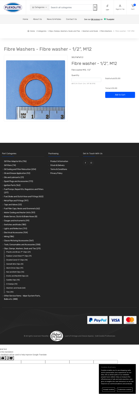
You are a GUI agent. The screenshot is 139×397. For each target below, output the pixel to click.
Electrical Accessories (16, 232)
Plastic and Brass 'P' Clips (18, 252)
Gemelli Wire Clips (14, 264)
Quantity (75, 75)
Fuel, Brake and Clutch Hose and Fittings (23, 196)
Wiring (9, 236)
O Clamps (11, 284)
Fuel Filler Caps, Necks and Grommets (22, 208)
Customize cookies (124, 389)
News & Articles (54, 19)
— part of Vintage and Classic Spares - (72, 336)
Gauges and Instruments (16, 221)
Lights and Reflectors (15, 228)
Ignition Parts (12, 185)
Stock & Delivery (57, 165)
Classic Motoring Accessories (19, 241)
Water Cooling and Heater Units (19, 212)
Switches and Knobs (15, 225)
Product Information (59, 161)
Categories (38, 7)
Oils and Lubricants (14, 177)
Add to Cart (120, 95)
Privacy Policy (56, 173)
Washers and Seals (15, 288)
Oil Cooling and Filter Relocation (20, 169)
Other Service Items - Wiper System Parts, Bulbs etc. (22, 297)
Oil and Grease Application (17, 173)
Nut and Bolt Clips (15, 272)
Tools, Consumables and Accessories (22, 244)
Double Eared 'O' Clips (17, 260)
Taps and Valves (13, 205)
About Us (37, 19)
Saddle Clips (13, 280)
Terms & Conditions (58, 169)
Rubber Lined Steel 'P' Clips (19, 256)
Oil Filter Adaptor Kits (15, 161)
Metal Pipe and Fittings (16, 201)
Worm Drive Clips (14, 268)
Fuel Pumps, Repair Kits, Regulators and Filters (23, 191)
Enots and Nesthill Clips (17, 276)
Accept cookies (108, 389)
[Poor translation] (9, 358)
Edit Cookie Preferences (105, 336)
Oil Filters (10, 165)
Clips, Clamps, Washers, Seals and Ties (22, 248)
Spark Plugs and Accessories (18, 181)
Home (25, 19)
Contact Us (71, 19)
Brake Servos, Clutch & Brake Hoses (20, 216)
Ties (9, 292)
